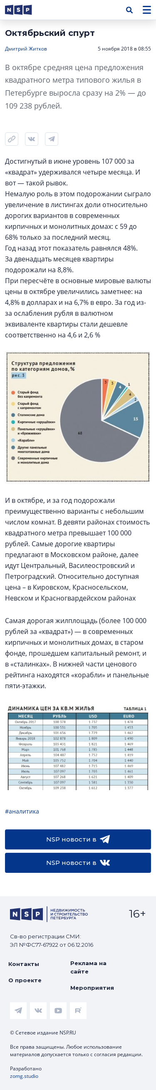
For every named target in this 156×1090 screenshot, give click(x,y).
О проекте (25, 980)
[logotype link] (25, 9)
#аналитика (22, 811)
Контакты (23, 964)
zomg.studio (24, 1076)
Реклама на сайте (88, 967)
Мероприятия (92, 987)
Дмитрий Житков (26, 48)
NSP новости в (78, 839)
